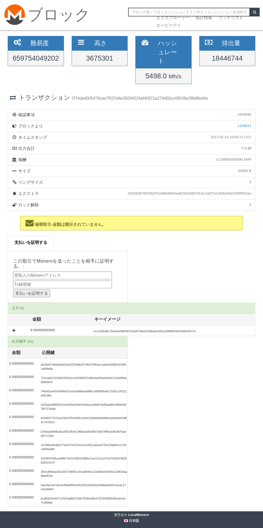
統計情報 (204, 17)
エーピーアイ (168, 25)
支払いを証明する (30, 242)
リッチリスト (231, 17)
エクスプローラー (172, 17)
